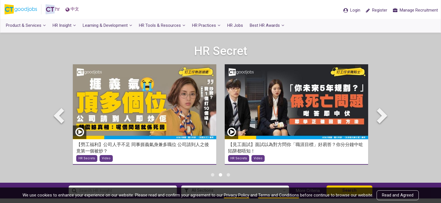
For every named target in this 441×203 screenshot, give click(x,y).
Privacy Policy (236, 195)
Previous (60, 115)
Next (380, 115)
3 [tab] (228, 174)
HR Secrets (86, 158)
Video (106, 158)
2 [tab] (220, 174)
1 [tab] (212, 174)
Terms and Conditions (278, 195)
